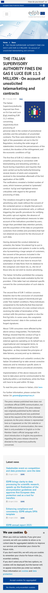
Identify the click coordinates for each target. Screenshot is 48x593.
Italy (21, 99)
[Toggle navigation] (6, 14)
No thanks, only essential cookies (20, 587)
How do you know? (37, 2)
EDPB (22, 474)
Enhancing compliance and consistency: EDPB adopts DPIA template (21, 511)
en (41, 5)
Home (5, 42)
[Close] (44, 533)
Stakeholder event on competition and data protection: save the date (23, 469)
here (40, 387)
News (14, 42)
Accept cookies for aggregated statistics (23, 581)
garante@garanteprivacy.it (23, 395)
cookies (25, 571)
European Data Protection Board (13, 5)
